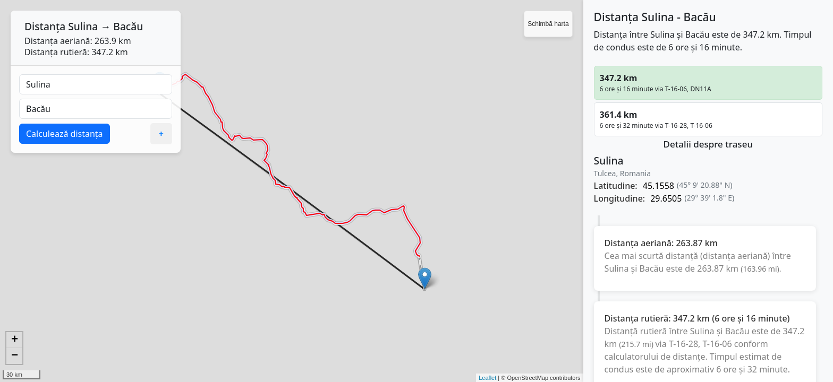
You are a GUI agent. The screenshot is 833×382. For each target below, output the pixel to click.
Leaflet (487, 378)
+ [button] (14, 340)
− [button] (14, 356)
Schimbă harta (548, 24)
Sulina (83, 26)
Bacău (128, 26)
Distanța (44, 26)
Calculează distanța (64, 134)
